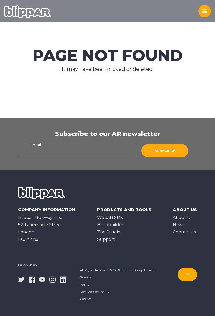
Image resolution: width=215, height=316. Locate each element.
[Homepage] (27, 11)
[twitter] (21, 279)
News (178, 224)
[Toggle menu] (204, 11)
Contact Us (184, 232)
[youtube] (42, 279)
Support (106, 239)
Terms (84, 284)
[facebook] (32, 279)
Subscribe (165, 151)
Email (35, 144)
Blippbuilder (110, 224)
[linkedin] (63, 279)
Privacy (85, 277)
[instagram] (52, 279)
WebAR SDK (110, 217)
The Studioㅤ (108, 232)
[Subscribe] (187, 274)
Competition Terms (94, 291)
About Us (182, 217)
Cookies (85, 299)
